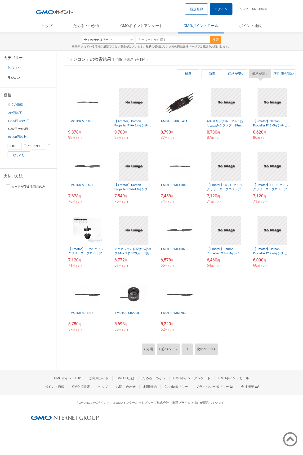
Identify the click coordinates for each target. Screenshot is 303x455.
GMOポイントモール (200, 25)
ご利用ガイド (99, 378)
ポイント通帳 (250, 25)
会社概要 (249, 387)
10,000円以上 (17, 137)
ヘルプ (244, 9)
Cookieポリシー (176, 387)
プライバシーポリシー (214, 387)
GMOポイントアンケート (141, 25)
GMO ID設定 (259, 9)
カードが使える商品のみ (25, 186)
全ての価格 (15, 104)
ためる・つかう (86, 25)
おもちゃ (14, 67)
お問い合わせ (126, 387)
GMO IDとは (125, 378)
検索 (216, 40)
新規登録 (196, 9)
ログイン (221, 9)
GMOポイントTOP (67, 378)
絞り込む (19, 155)
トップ (47, 25)
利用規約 (150, 387)
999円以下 (15, 113)
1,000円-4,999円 (19, 121)
